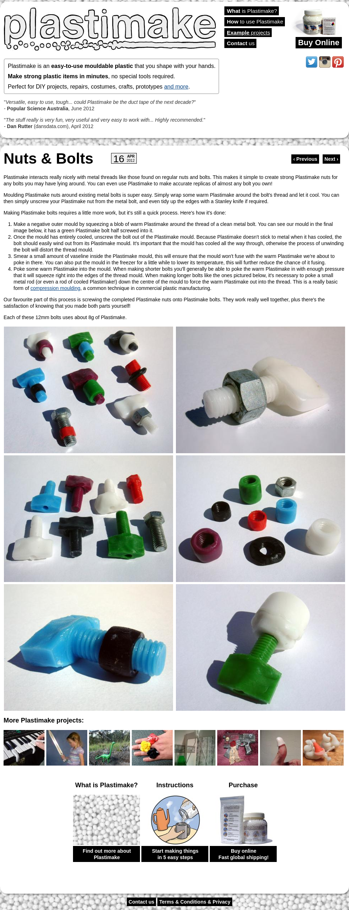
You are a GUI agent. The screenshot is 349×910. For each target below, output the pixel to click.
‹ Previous (305, 159)
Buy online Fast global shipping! (244, 854)
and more (176, 86)
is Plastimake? (252, 11)
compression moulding (55, 288)
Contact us (141, 902)
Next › (331, 159)
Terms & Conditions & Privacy (194, 902)
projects (248, 33)
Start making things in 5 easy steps (175, 854)
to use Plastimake (255, 21)
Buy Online (318, 42)
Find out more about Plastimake (107, 854)
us (241, 43)
